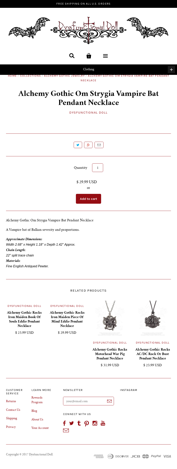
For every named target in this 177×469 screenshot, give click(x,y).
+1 (88, 145)
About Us (37, 419)
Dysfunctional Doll (88, 112)
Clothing (129, 69)
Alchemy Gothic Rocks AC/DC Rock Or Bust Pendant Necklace (152, 354)
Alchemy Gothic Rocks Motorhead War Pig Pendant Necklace (110, 354)
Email (99, 145)
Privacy (11, 427)
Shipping (11, 418)
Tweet (78, 145)
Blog (34, 411)
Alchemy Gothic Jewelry (64, 75)
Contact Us (13, 410)
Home (12, 75)
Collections (30, 75)
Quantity (80, 168)
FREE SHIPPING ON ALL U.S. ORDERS (83, 3)
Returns (11, 401)
